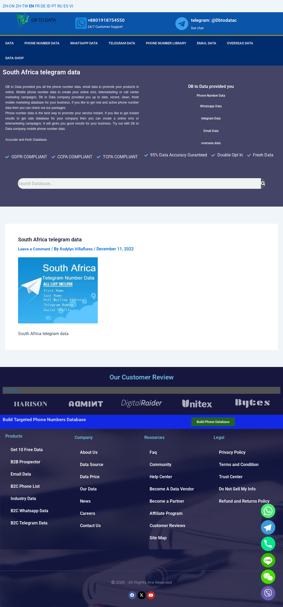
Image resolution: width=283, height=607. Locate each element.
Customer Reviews (167, 525)
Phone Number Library (166, 43)
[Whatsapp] (268, 511)
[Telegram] (268, 527)
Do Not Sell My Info (237, 488)
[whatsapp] (81, 23)
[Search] (263, 183)
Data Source (91, 464)
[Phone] (268, 544)
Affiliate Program (166, 513)
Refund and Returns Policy (244, 501)
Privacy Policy (232, 452)
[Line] (268, 560)
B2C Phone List (25, 486)
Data (9, 43)
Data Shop (14, 58)
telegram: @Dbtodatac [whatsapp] (214, 20)
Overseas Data (240, 43)
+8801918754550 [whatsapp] (106, 20)
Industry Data (23, 498)
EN (32, 5)
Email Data (206, 43)
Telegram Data (121, 43)
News (85, 501)
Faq (153, 452)
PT (56, 5)
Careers (87, 513)
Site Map (158, 537)
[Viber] (268, 593)
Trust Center (231, 476)
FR (38, 5)
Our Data (88, 488)
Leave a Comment (35, 248)
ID (51, 5)
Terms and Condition (239, 464)
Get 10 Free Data (27, 449)
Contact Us (90, 525)
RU (63, 5)
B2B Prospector (25, 461)
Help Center (161, 476)
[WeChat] (268, 577)
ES (69, 5)
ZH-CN (9, 5)
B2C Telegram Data (29, 522)
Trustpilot (11, 390)
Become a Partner (167, 501)
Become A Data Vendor (172, 488)
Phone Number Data (42, 43)
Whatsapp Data (84, 43)
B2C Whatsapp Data (29, 510)
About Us (89, 452)
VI (75, 5)
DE (45, 5)
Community (160, 464)
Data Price (90, 476)
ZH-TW (22, 5)
